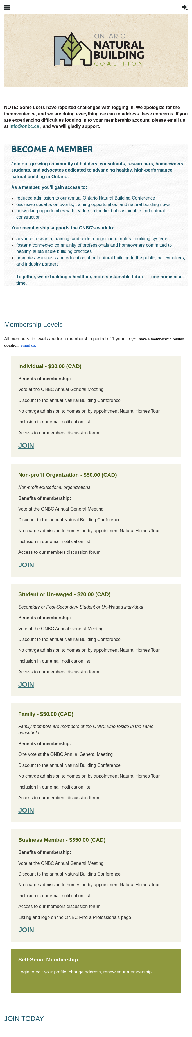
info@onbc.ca (24, 126)
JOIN (26, 445)
